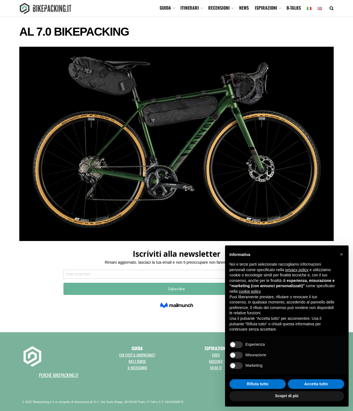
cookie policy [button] (249, 291)
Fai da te (216, 367)
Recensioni (219, 7)
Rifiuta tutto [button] (258, 384)
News (244, 7)
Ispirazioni (266, 7)
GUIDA (165, 7)
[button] (341, 254)
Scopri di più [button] (287, 396)
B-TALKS (294, 7)
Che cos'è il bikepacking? (137, 355)
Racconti (216, 361)
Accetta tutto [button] (316, 384)
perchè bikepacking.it (59, 375)
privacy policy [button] (296, 270)
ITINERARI (189, 7)
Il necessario (137, 367)
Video (216, 355)
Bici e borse (137, 361)
